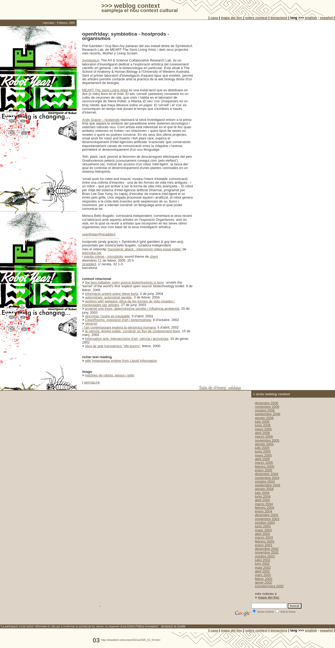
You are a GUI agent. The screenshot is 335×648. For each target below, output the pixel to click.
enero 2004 (263, 511)
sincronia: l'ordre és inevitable (107, 316)
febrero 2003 (264, 541)
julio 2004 (262, 493)
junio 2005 (263, 451)
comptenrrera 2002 (269, 586)
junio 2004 (263, 496)
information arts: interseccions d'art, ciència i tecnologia (126, 339)
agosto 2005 (264, 444)
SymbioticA (90, 60)
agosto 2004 (264, 489)
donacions (278, 18)
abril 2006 (262, 433)
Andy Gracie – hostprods (101, 120)
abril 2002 (262, 571)
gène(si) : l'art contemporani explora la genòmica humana (119, 325)
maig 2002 (263, 568)
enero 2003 (263, 545)
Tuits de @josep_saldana (220, 387)
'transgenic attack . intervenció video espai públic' (144, 249)
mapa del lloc (232, 18)
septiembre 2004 (267, 485)
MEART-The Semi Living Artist (105, 90)
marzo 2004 (264, 504)
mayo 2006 (263, 429)
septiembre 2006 (267, 414)
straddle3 (89, 264)
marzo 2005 (264, 463)
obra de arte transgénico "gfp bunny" (112, 346)
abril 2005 (262, 459)
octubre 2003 (265, 523)
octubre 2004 (265, 481)
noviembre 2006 (267, 407)
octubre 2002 (265, 556)
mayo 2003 (263, 530)
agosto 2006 (264, 418)
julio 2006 (262, 422)
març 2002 (263, 575)
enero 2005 (263, 470)
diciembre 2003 (266, 515)
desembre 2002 (266, 549)
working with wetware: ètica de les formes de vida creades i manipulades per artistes (128, 303)
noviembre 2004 (267, 478)
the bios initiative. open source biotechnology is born (124, 282)
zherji (154, 256)
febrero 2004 (264, 508)
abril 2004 (262, 500)
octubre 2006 (265, 410)
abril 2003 (262, 534)
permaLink (92, 382)
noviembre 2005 (267, 440)
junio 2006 (263, 425)
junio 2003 (263, 526)
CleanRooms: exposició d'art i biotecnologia (118, 320)
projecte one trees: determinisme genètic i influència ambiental (132, 309)
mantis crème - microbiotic (104, 256)
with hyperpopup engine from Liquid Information (121, 361)
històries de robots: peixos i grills (109, 375)
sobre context (256, 18)
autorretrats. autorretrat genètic (108, 297)
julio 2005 (262, 448)
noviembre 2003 (267, 519)
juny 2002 (262, 564)
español (326, 18)
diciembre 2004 (266, 474)
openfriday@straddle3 (98, 234)
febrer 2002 (263, 579)
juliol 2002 (262, 560)
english (311, 18)
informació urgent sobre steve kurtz (111, 294)
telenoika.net (92, 253)
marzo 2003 (264, 537)
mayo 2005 (263, 455)
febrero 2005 (264, 467)
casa (214, 18)
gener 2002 (263, 582)
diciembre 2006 (266, 403)
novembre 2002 (266, 552)
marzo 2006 (264, 436)
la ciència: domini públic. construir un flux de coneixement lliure (132, 331)
